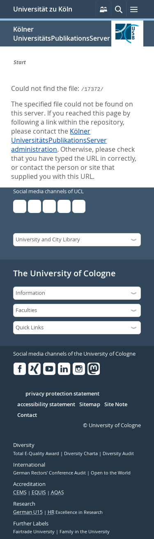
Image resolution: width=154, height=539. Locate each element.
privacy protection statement (62, 394)
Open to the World (111, 473)
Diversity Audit (118, 453)
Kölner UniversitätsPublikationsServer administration (59, 140)
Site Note (115, 404)
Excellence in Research (75, 512)
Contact (27, 415)
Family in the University (85, 531)
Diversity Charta (81, 453)
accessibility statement (46, 404)
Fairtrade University (34, 531)
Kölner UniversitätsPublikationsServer (61, 34)
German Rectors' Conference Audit (50, 473)
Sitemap (89, 404)
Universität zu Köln (42, 9)
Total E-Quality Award (36, 453)
